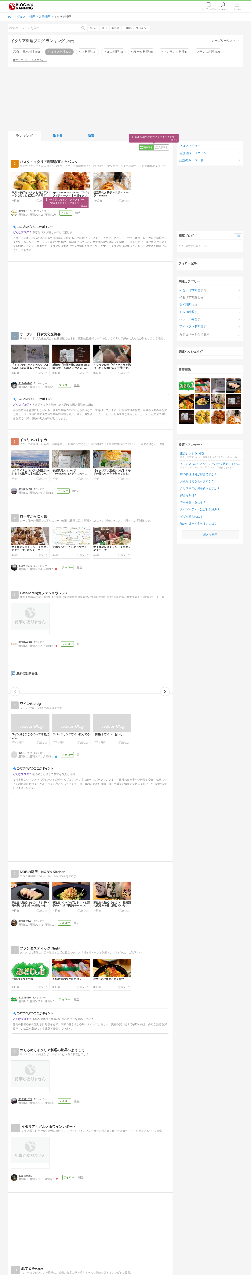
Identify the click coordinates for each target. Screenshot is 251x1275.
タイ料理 (87, 51)
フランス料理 (208, 51)
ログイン (223, 9)
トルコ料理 (113, 51)
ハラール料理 (142, 51)
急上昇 (58, 136)
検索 (85, 28)
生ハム (94, 28)
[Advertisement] (125, 98)
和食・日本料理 (26, 51)
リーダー (208, 9)
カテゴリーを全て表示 (194, 334)
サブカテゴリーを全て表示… (30, 60)
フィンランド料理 (174, 51)
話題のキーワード (191, 160)
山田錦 (128, 28)
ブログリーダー (189, 145)
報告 (78, 212)
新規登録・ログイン (192, 153)
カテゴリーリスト (224, 40)
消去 (238, 235)
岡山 (104, 28)
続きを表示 (210, 504)
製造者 (115, 28)
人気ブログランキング (21, 6)
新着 (91, 136)
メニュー (237, 9)
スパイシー (142, 28)
